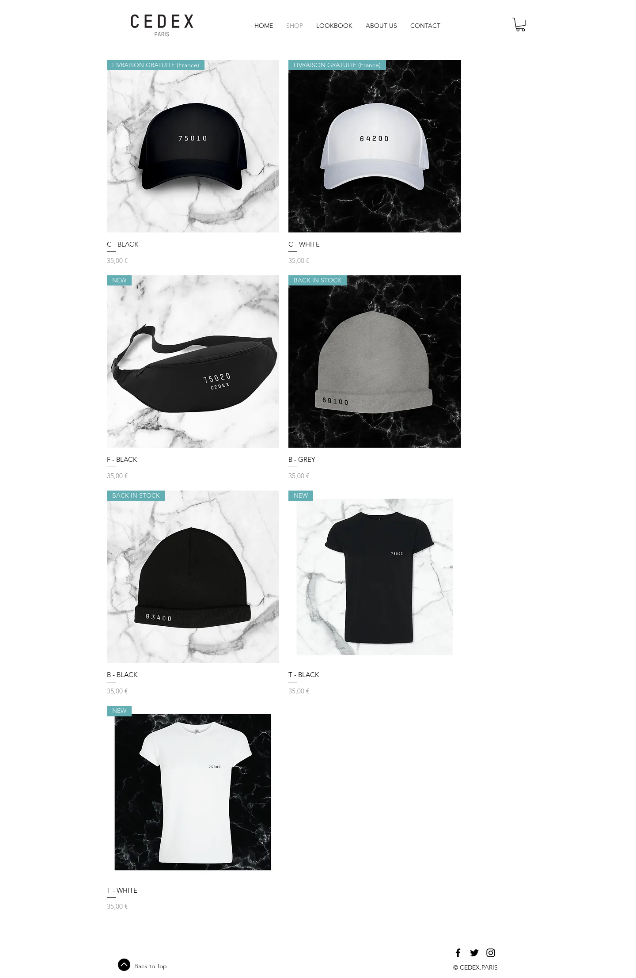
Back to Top (150, 966)
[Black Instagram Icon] (490, 953)
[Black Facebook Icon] (458, 953)
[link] (520, 24)
